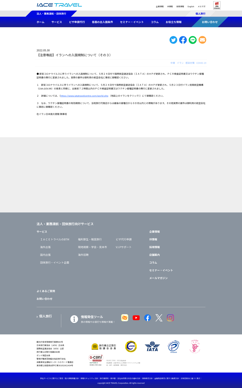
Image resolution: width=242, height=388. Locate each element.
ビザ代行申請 (124, 239)
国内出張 (45, 255)
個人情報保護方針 (72, 378)
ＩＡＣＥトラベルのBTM (54, 239)
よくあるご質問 (46, 291)
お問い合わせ (44, 298)
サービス (42, 231)
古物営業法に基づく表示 (190, 378)
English (191, 6)
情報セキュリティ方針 (89, 378)
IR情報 (170, 6)
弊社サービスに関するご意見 (51, 378)
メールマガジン (158, 278)
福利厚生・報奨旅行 (90, 239)
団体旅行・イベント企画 (54, 262)
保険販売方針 (147, 378)
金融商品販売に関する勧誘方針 (166, 378)
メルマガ (201, 6)
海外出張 (45, 247)
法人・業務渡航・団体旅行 (51, 13)
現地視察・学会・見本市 (92, 247)
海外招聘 (83, 255)
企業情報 (160, 6)
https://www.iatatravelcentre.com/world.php (84, 95)
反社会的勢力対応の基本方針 (128, 378)
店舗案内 (154, 255)
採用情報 (180, 6)
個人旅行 (200, 13)
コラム (153, 262)
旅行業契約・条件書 (108, 378)
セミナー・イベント (161, 270)
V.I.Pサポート (124, 247)
